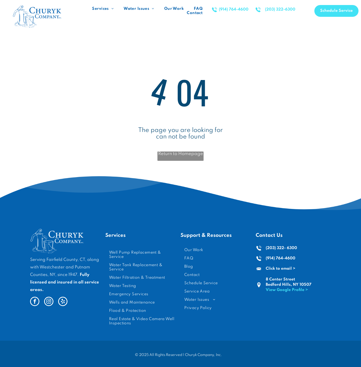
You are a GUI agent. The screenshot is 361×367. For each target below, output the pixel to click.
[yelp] (62, 302)
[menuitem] (103, 9)
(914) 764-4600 (280, 258)
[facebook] (34, 302)
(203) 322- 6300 (281, 248)
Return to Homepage (180, 154)
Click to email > (280, 269)
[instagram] (48, 302)
